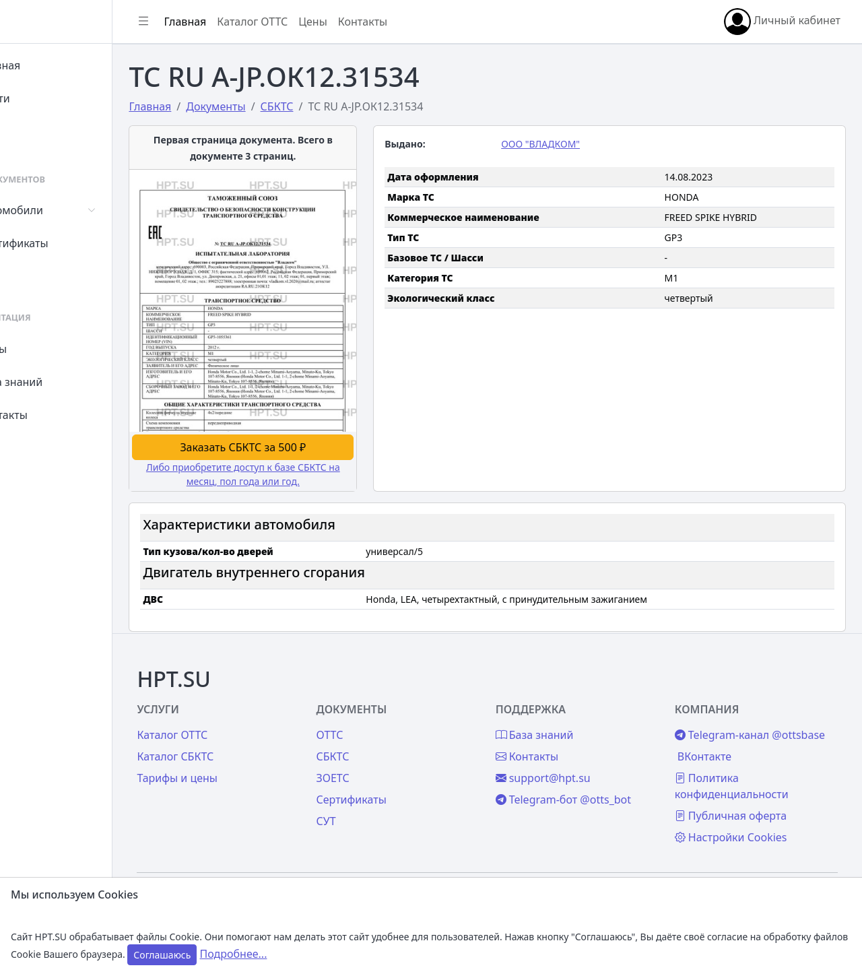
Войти (42, 98)
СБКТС (377, 726)
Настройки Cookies (746, 823)
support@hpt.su (572, 747)
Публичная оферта (745, 801)
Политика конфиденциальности (746, 771)
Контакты (51, 415)
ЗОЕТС (377, 747)
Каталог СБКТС (235, 726)
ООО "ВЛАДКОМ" (570, 143)
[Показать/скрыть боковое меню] (203, 21)
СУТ (36, 276)
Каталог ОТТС (312, 21)
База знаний (59, 382)
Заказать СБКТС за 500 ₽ (293, 419)
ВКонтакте (719, 742)
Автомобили (59, 210)
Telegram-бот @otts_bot (593, 769)
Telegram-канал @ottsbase (737, 712)
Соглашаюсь (162, 954)
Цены (41, 348)
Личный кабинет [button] (782, 21)
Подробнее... (233, 953)
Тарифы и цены (237, 747)
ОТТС (374, 704)
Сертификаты (62, 243)
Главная (48, 65)
